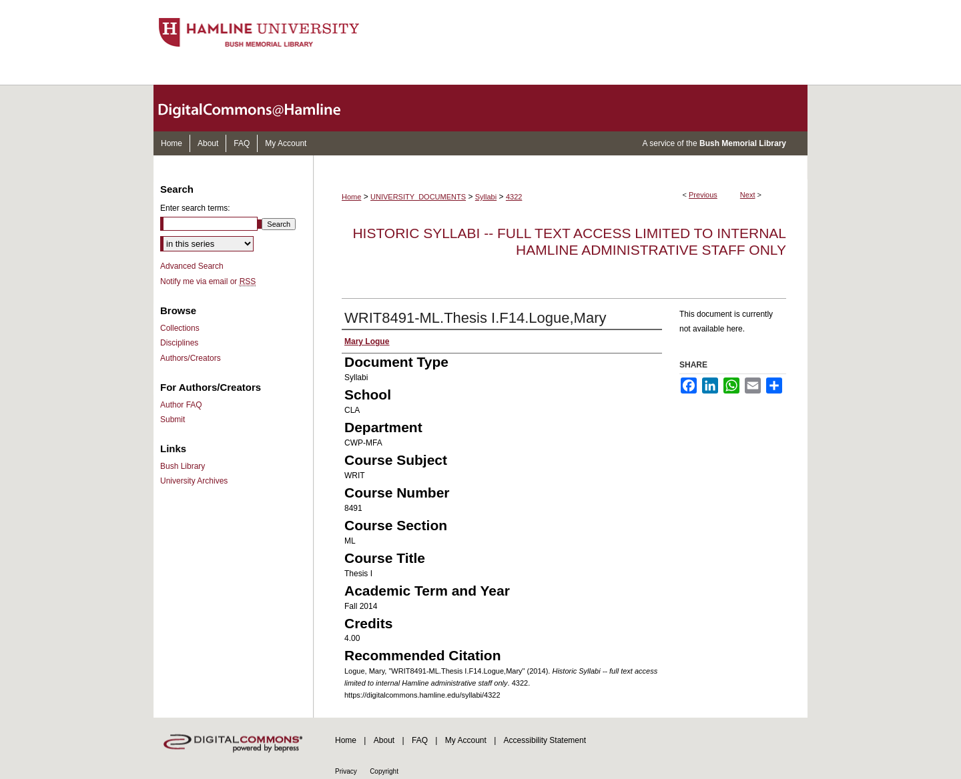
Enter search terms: (195, 208)
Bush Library (182, 466)
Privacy (346, 771)
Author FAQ (181, 405)
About (384, 740)
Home (351, 197)
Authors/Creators (190, 358)
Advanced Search (192, 266)
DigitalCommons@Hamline (260, 108)
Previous (703, 195)
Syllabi (486, 197)
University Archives (194, 481)
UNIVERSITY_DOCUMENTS (418, 197)
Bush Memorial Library (742, 143)
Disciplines (179, 342)
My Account (466, 740)
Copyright (384, 771)
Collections (180, 328)
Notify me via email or (208, 281)
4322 (514, 197)
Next (747, 195)
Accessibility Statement (545, 740)
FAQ (420, 740)
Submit (172, 419)
